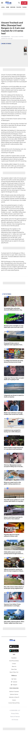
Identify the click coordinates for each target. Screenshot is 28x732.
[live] (24, 3)
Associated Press (5, 36)
